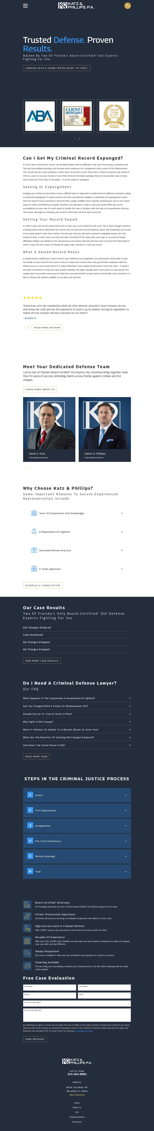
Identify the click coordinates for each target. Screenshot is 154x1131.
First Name (28, 988)
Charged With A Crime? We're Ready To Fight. (56, 68)
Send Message (34, 1041)
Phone (26, 996)
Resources (77, 1123)
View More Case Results (41, 661)
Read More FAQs (36, 758)
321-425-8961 (77, 1075)
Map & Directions (77, 1096)
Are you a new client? (32, 1004)
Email (81, 996)
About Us (77, 1109)
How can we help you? (33, 1012)
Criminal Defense (77, 1119)
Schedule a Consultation (42, 585)
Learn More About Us (40, 389)
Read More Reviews (47, 327)
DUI (77, 1114)
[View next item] (79, 139)
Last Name (83, 988)
